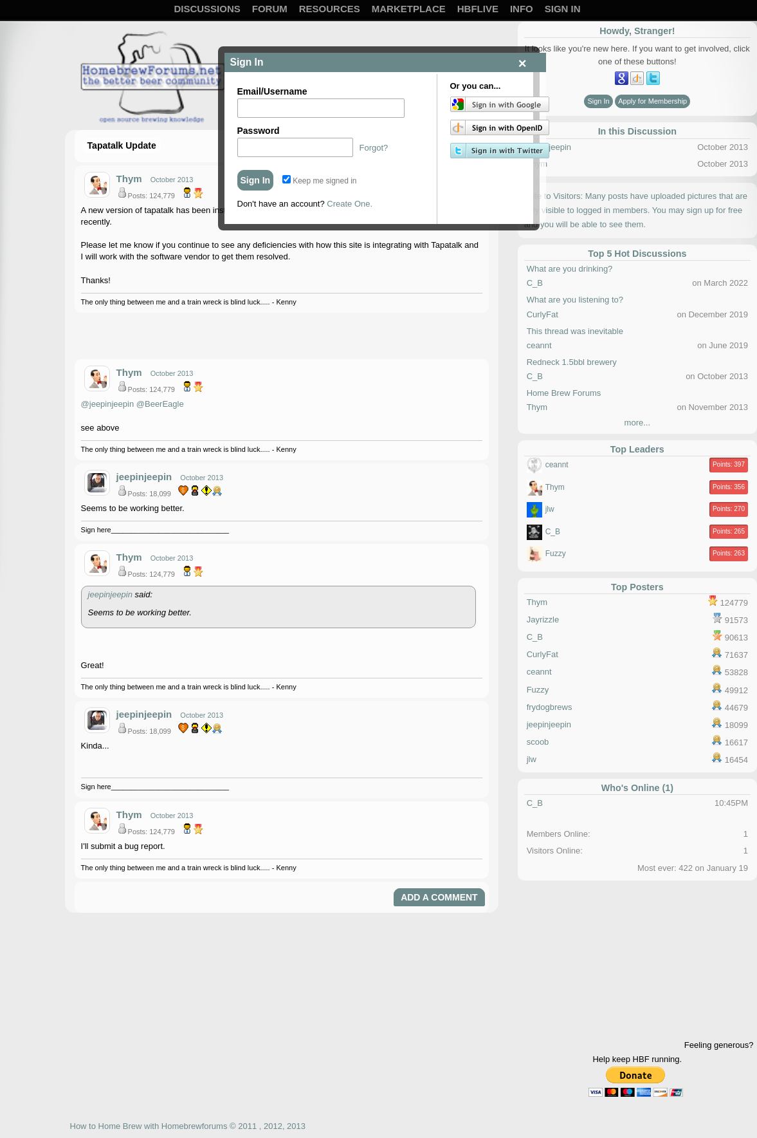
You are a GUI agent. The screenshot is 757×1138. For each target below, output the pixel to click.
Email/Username (272, 91)
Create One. (349, 204)
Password (258, 131)
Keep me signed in (319, 180)
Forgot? (374, 148)
